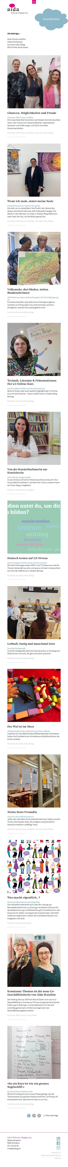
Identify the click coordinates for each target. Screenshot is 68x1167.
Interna (57, 1158)
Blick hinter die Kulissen (17, 47)
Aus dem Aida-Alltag (16, 44)
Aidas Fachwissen (15, 42)
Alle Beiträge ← (13, 33)
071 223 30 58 (13, 1146)
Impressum (56, 1152)
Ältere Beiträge (51, 1115)
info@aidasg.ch (14, 1148)
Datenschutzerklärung (51, 1155)
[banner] (17, 9)
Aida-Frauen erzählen (16, 39)
